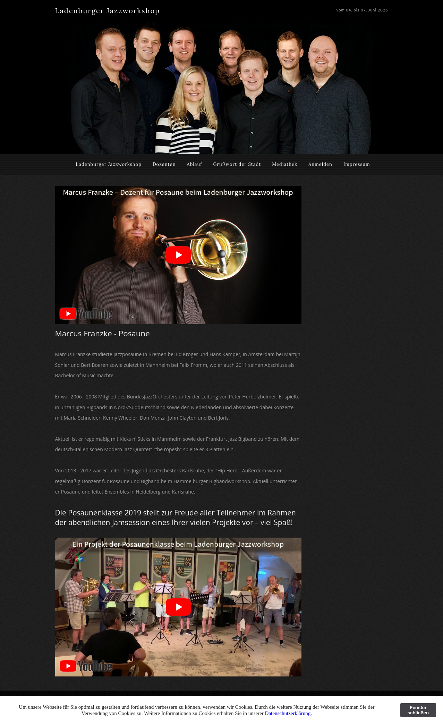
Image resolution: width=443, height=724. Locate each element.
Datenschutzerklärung (288, 713)
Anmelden (320, 164)
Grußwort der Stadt (237, 164)
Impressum (356, 164)
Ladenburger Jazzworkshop (109, 164)
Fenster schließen (418, 710)
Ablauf (194, 164)
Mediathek (284, 164)
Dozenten (164, 164)
